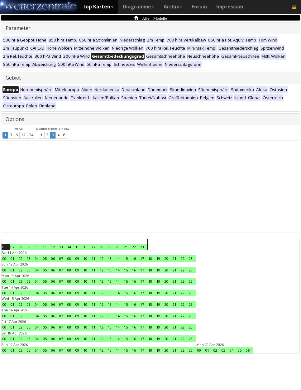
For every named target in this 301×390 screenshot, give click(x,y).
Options (15, 119)
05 (45, 258)
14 (69, 247)
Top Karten (98, 6)
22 (134, 247)
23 (142, 247)
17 (93, 247)
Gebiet (13, 77)
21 (126, 247)
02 (20, 258)
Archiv (173, 6)
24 (31, 135)
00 (4, 258)
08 (20, 247)
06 (4, 247)
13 (61, 247)
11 (45, 247)
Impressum (229, 6)
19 (110, 247)
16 (85, 247)
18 (101, 247)
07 (12, 247)
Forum (199, 6)
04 (37, 258)
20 (118, 247)
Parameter (18, 28)
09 (29, 247)
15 (77, 247)
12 (23, 135)
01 (12, 258)
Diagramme (138, 6)
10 (37, 247)
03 (29, 258)
